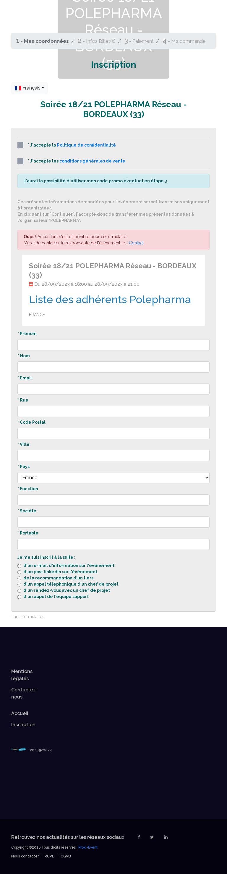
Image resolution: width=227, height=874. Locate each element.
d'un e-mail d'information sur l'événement (68, 565)
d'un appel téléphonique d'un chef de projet (71, 584)
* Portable (27, 533)
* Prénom (27, 333)
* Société (26, 511)
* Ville (23, 444)
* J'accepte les (71, 161)
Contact (136, 243)
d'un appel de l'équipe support (56, 596)
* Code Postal (31, 422)
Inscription (23, 724)
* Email (24, 378)
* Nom (23, 355)
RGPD (50, 856)
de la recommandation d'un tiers (58, 578)
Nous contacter (25, 856)
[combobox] (29, 88)
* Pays (23, 466)
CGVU (66, 856)
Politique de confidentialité (86, 145)
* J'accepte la (66, 145)
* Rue (22, 400)
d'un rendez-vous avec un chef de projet (66, 590)
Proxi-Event (88, 847)
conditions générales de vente (92, 161)
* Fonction (27, 488)
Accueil (19, 713)
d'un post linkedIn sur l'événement (60, 571)
